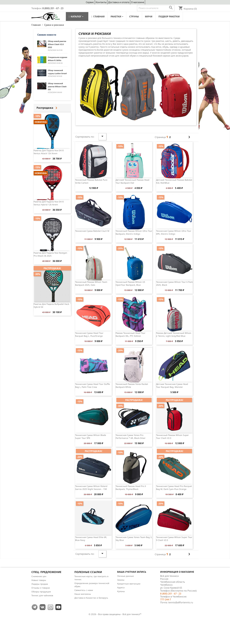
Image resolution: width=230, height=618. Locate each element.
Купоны (121, 591)
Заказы (120, 579)
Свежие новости (46, 34)
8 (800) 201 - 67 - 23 (52, 8)
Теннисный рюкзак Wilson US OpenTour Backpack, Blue (130, 283)
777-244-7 (165, 599)
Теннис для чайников (42, 595)
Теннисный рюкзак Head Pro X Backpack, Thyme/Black (131, 487)
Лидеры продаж (39, 584)
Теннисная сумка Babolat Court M (92, 230)
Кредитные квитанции (128, 583)
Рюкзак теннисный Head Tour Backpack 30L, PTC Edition (130, 334)
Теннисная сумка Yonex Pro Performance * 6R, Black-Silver (131, 436)
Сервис (90, 2)
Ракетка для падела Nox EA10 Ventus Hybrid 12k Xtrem (49, 203)
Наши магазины (82, 594)
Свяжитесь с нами (83, 590)
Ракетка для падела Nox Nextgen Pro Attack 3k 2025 (50, 254)
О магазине (137, 2)
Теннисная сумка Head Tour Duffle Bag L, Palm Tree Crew (92, 385)
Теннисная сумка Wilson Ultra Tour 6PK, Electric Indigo (173, 232)
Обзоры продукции (41, 591)
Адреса (121, 587)
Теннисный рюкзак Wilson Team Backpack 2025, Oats (91, 283)
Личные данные (125, 576)
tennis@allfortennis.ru (180, 602)
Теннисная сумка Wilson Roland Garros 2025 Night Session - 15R (91, 487)
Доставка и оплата (118, 2)
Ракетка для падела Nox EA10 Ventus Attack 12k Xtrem (49, 152)
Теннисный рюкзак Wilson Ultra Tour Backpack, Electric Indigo (134, 232)
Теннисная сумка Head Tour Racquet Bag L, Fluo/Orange (89, 334)
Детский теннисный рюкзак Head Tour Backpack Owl (132, 181)
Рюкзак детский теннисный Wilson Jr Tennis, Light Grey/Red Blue (173, 334)
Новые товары (38, 580)
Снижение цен (38, 576)
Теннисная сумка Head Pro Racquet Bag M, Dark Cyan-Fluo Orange (174, 487)
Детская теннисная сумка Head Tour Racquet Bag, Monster (172, 385)
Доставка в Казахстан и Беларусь (91, 597)
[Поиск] (155, 8)
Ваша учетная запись (131, 571)
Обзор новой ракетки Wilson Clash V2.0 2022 (57, 44)
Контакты (101, 2)
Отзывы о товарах (40, 587)
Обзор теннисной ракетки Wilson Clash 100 (57, 86)
